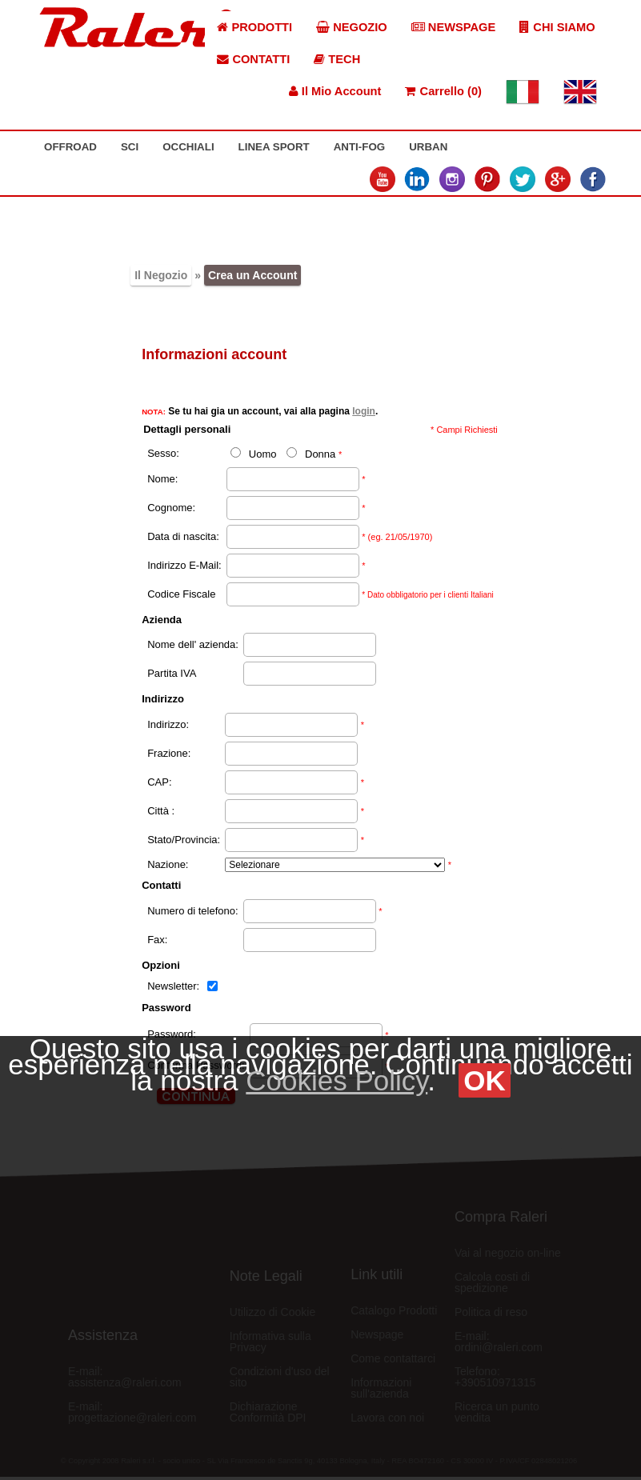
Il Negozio (160, 275)
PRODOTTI (254, 27)
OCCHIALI (188, 147)
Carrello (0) (443, 91)
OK (484, 1080)
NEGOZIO (351, 27)
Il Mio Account (335, 91)
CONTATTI (253, 59)
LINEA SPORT (274, 147)
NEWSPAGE (453, 27)
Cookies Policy (336, 1080)
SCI (129, 147)
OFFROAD (70, 147)
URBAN (428, 147)
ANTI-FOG (359, 147)
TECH (337, 59)
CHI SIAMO (557, 27)
